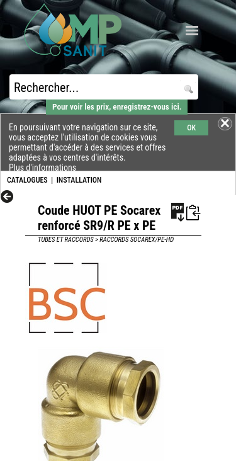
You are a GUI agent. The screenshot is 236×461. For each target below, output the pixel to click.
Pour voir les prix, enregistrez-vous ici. (116, 106)
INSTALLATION (79, 180)
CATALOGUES (27, 180)
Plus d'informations (42, 167)
